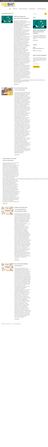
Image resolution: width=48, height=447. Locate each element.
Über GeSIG (15, 8)
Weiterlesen (16, 158)
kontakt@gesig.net (39, 50)
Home (10, 8)
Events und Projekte (23, 8)
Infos (34, 17)
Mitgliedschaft (32, 8)
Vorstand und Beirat (41, 8)
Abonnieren (36, 66)
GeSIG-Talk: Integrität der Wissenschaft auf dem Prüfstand (21, 18)
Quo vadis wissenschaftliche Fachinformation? (19, 273)
